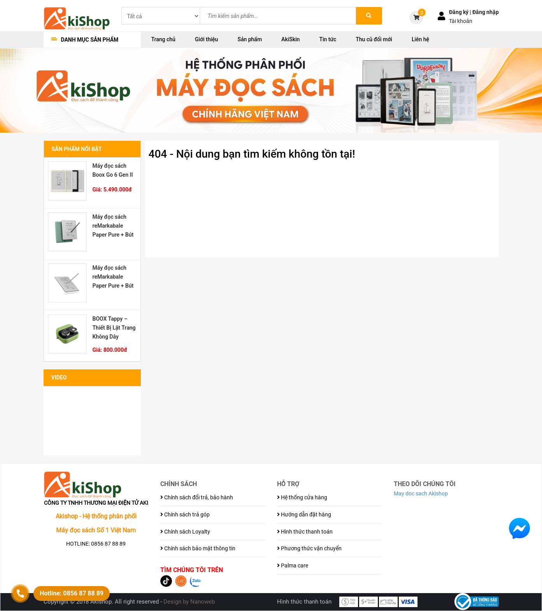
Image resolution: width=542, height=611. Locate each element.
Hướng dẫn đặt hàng (304, 514)
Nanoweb (202, 601)
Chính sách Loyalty (185, 531)
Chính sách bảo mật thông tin (197, 548)
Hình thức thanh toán (305, 531)
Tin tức (327, 39)
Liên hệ (420, 39)
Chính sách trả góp (185, 514)
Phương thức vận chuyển (309, 548)
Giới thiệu (206, 39)
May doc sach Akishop (421, 493)
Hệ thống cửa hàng (302, 497)
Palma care (292, 565)
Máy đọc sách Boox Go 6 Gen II (113, 170)
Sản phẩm (249, 39)
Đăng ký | (460, 12)
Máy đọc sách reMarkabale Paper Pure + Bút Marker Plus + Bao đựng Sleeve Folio (113, 226)
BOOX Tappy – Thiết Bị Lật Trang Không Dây (114, 328)
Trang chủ (163, 39)
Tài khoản (460, 21)
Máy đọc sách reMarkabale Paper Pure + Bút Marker (113, 277)
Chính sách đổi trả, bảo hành (196, 497)
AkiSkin (290, 39)
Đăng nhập (485, 12)
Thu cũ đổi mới (374, 39)
